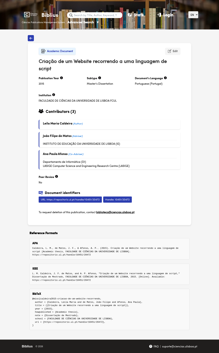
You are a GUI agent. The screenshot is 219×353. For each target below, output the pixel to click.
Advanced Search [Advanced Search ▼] (83, 22)
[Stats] (136, 15)
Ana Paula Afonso (55, 154)
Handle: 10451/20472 (117, 199)
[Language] (193, 14)
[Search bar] (97, 15)
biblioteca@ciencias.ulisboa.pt (115, 212)
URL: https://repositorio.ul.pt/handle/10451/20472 (70, 199)
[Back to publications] (31, 38)
